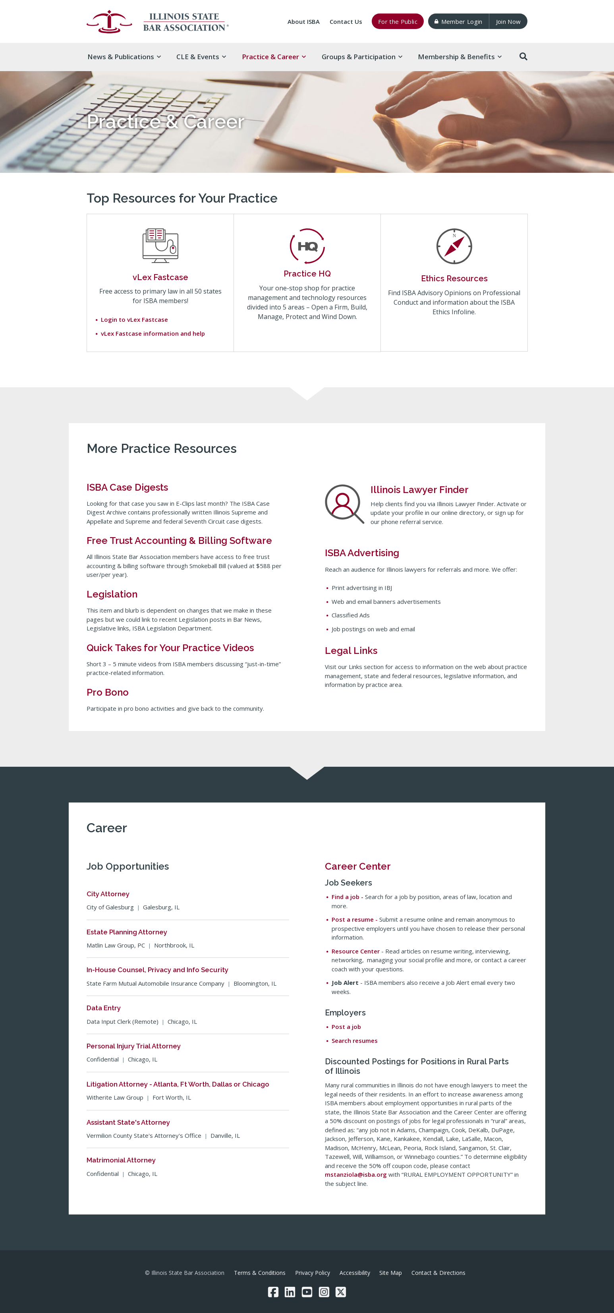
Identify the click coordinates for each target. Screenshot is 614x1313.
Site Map (390, 1272)
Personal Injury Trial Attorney (134, 1046)
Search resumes (355, 1040)
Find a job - (348, 897)
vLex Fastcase (160, 277)
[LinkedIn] (290, 1292)
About (304, 21)
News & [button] (124, 56)
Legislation (112, 594)
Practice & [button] (274, 56)
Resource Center (356, 951)
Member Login (458, 21)
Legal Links (351, 650)
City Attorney (108, 894)
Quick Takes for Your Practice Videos (170, 648)
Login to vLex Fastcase (134, 319)
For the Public (397, 21)
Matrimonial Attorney (121, 1160)
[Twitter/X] (341, 1292)
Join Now (508, 21)
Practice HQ (307, 273)
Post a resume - (355, 919)
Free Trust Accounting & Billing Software (179, 540)
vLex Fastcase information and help (153, 333)
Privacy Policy (312, 1272)
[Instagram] (324, 1292)
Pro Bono (108, 692)
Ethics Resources (454, 278)
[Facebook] (273, 1292)
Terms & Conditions (260, 1272)
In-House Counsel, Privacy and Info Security (157, 970)
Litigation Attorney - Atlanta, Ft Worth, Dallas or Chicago (178, 1084)
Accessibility (355, 1272)
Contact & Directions (438, 1272)
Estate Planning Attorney (127, 932)
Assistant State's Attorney (128, 1122)
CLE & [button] (201, 56)
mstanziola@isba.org (356, 1174)
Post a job (346, 1027)
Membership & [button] (460, 56)
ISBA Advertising (362, 553)
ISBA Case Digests (127, 487)
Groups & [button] (362, 56)
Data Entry (104, 1008)
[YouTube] (307, 1292)
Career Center (358, 866)
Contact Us (346, 21)
